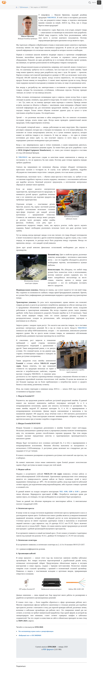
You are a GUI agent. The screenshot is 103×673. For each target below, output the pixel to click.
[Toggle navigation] (99, 2)
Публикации (24, 7)
